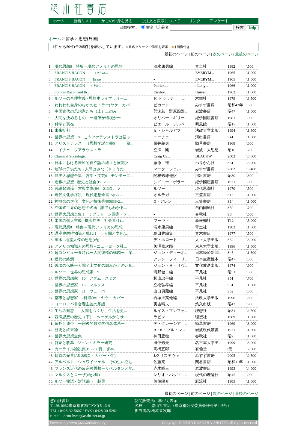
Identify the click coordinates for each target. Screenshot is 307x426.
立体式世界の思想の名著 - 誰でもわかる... (91, 208)
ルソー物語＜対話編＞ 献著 (80, 381)
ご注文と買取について (160, 21)
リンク (195, 21)
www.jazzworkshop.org (87, 423)
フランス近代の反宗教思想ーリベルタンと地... (95, 368)
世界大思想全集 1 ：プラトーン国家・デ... (92, 214)
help (252, 27)
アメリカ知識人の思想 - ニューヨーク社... (91, 246)
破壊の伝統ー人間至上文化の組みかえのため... (95, 265)
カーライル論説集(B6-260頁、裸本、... (88, 349)
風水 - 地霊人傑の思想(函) (77, 240)
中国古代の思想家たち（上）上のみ (86, 111)
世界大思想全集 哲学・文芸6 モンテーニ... (94, 176)
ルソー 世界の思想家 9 (77, 272)
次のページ (222, 54)
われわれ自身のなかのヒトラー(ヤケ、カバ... (94, 105)
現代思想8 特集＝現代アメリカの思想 (89, 66)
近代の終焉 (64, 259)
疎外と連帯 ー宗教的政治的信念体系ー (90, 324)
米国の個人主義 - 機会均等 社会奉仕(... (89, 221)
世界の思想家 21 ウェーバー (82, 291)
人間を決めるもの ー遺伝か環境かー (88, 118)
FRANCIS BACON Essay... (80, 79)
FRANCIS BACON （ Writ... (79, 86)
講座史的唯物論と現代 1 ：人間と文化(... (91, 233)
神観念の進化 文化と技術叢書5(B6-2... (89, 201)
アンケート (219, 21)
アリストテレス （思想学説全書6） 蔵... (94, 143)
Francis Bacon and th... (72, 92)
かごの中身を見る (117, 21)
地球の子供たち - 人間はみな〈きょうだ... (91, 169)
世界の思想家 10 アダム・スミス (86, 278)
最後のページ (246, 54)
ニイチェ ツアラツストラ (78, 150)
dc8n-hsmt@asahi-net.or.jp (84, 416)
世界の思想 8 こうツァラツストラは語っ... (94, 137)
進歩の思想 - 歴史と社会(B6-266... (83, 182)
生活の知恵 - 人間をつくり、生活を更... (91, 311)
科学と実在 (64, 124)
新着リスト (83, 21)
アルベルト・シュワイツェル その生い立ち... (95, 362)
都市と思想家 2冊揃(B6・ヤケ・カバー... (91, 298)
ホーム (59, 21)
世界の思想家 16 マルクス (80, 285)
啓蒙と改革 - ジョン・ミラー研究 (83, 343)
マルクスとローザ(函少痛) (77, 375)
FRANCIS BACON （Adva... (81, 73)
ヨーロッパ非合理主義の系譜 (80, 304)
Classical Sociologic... (72, 156)
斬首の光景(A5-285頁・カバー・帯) (85, 356)
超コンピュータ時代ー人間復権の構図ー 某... (95, 253)
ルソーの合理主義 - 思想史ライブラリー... (91, 98)
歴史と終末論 (66, 330)
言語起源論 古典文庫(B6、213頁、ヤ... (89, 189)
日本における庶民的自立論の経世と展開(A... (93, 163)
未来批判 (62, 130)
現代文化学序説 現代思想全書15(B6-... (89, 195)
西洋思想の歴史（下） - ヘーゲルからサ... (91, 317)
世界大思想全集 (68, 336)
